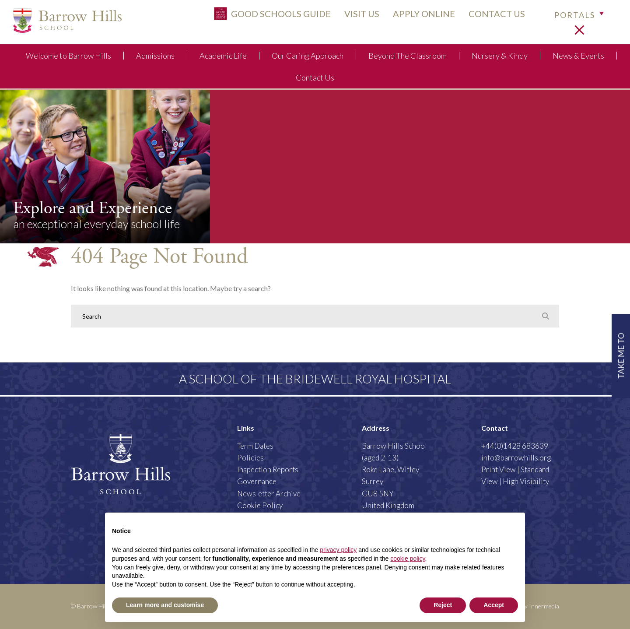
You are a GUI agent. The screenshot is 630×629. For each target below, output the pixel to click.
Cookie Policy (260, 505)
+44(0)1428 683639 (514, 445)
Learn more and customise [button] (165, 604)
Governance (256, 481)
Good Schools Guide (266, 16)
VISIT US (356, 16)
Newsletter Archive (269, 493)
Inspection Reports (267, 469)
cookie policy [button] (407, 558)
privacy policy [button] (338, 549)
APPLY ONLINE (418, 16)
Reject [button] (443, 604)
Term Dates (255, 445)
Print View (498, 469)
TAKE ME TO (620, 355)
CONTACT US (491, 16)
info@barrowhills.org (516, 457)
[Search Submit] (545, 315)
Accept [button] (493, 604)
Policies (250, 457)
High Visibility (526, 481)
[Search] (306, 316)
